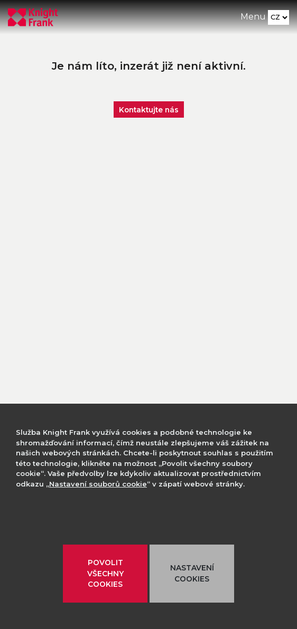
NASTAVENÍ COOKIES (192, 573)
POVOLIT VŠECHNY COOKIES (105, 573)
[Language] (278, 17)
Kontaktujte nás (149, 109)
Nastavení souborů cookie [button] (98, 484)
